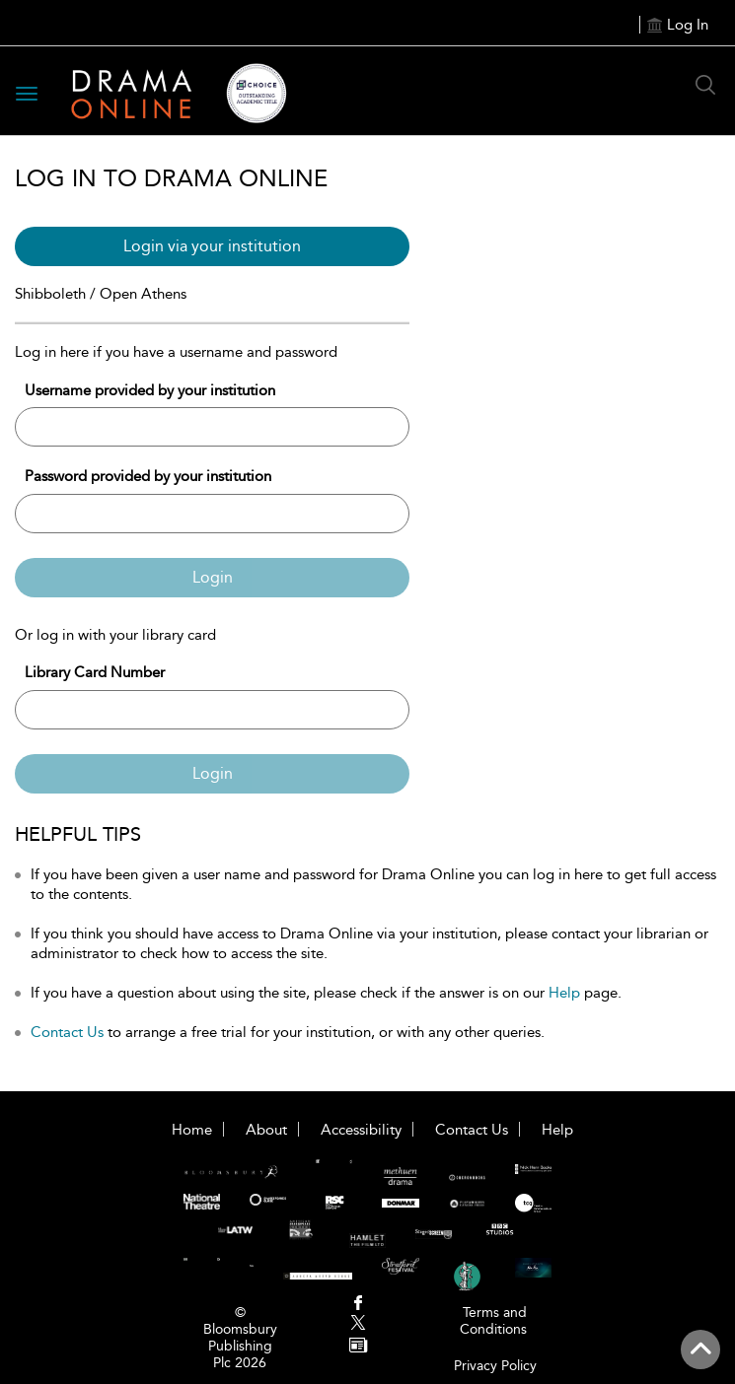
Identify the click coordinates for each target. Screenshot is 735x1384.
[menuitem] (358, 1304)
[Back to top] (700, 1349)
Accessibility (361, 1130)
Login (212, 577)
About (266, 1130)
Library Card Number (95, 672)
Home (192, 1130)
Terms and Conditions (493, 1321)
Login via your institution (212, 246)
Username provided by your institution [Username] (150, 390)
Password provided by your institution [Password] (148, 476)
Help (564, 993)
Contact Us (67, 1032)
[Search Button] (705, 85)
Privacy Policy (495, 1365)
